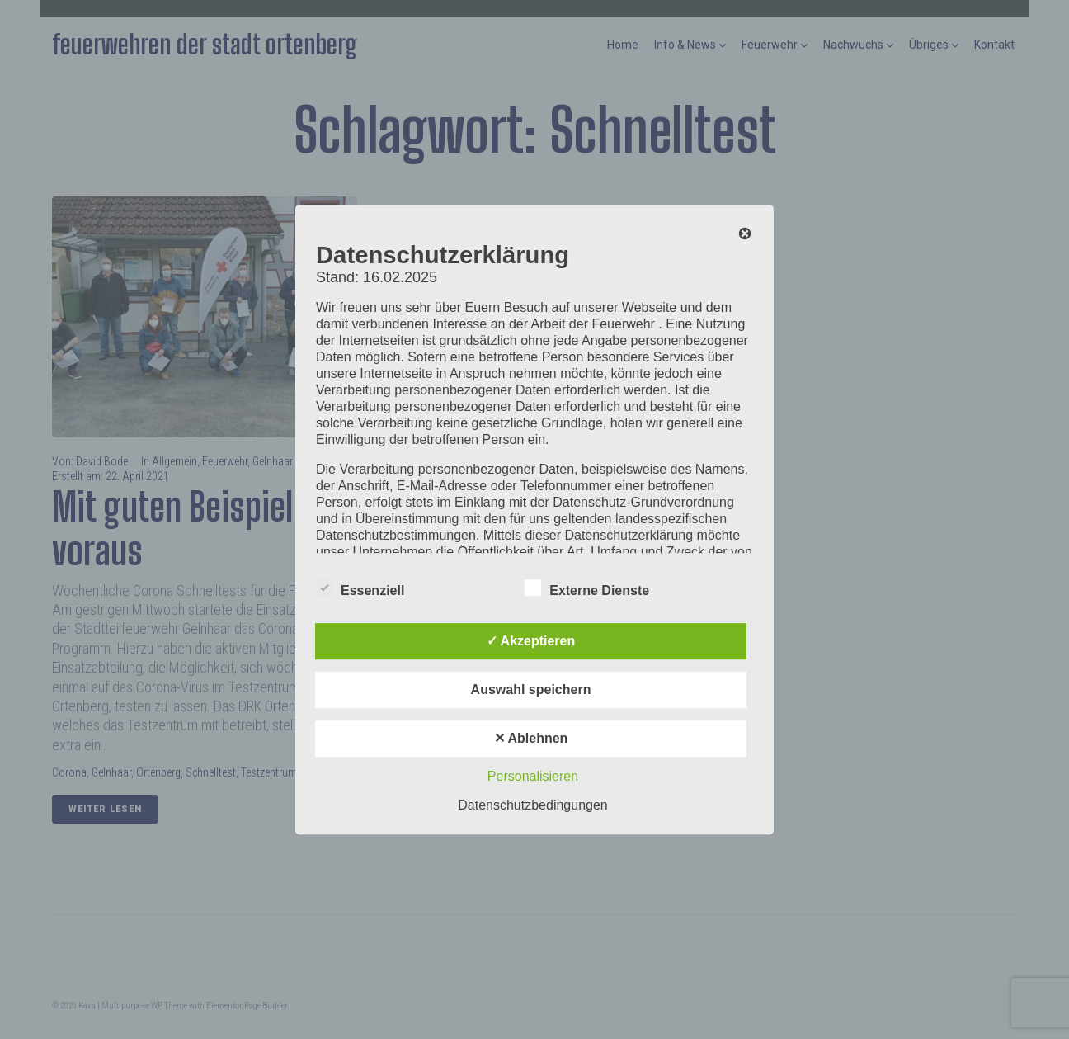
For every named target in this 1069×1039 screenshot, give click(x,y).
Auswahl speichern (531, 689)
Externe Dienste (587, 587)
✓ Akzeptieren (531, 641)
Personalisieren (532, 776)
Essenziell (360, 587)
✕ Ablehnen (531, 738)
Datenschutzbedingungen (532, 805)
